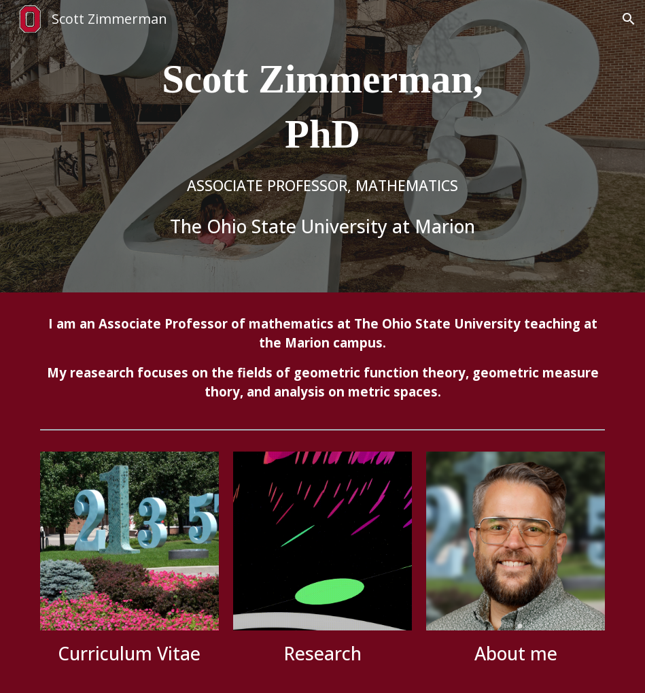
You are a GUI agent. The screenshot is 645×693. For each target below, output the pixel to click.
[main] (322, 146)
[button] (628, 19)
